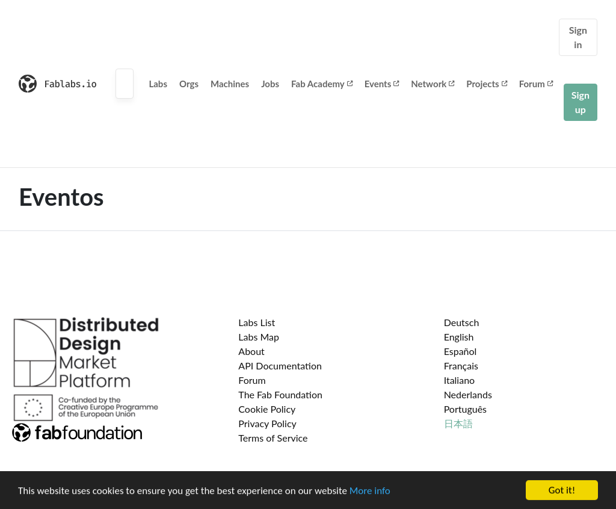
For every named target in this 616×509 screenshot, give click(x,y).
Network (432, 83)
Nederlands (468, 394)
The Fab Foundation (280, 394)
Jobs (270, 83)
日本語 (458, 423)
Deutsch (461, 322)
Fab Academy (322, 83)
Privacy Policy (267, 423)
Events (382, 83)
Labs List (256, 322)
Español (460, 351)
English (459, 336)
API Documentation (280, 365)
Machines (230, 83)
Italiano (459, 380)
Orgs (189, 83)
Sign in (578, 37)
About (251, 351)
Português (465, 409)
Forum (536, 83)
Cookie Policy (266, 409)
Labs (158, 83)
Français (461, 365)
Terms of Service (272, 437)
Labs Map (258, 336)
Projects (486, 83)
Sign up (580, 102)
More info (370, 491)
